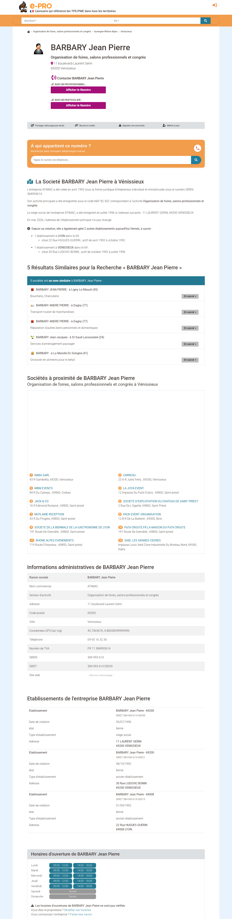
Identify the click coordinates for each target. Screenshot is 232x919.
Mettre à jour (171, 125)
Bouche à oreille (85, 125)
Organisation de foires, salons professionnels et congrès (62, 31)
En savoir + (190, 296)
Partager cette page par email (47, 125)
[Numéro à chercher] (111, 160)
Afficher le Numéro (78, 90)
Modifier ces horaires (77, 910)
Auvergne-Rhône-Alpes (105, 31)
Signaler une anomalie (131, 125)
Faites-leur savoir (81, 914)
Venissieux (126, 31)
